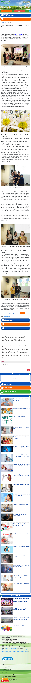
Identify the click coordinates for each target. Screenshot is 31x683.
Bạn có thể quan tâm (6, 334)
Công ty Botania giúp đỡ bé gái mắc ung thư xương (13, 337)
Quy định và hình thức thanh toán (9, 674)
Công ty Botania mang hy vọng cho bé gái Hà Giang (13, 340)
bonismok (22, 651)
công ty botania (7, 316)
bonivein (6, 651)
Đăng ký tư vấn (20, 11)
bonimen (10, 649)
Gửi (28, 370)
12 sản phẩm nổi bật (7, 670)
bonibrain (18, 649)
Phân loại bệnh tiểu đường (19, 416)
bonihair (7, 652)
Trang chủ (4, 22)
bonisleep (10, 651)
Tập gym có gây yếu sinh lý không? (21, 533)
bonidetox (22, 649)
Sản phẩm (5, 667)
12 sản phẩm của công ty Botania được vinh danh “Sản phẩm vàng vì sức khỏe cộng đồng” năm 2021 (21, 600)
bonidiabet (14, 649)
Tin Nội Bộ (9, 22)
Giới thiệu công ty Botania (8, 666)
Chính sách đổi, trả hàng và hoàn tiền (10, 679)
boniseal (14, 651)
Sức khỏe (15, 396)
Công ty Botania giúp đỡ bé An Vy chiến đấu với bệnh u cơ (15, 348)
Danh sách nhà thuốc (7, 669)
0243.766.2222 (6, 11)
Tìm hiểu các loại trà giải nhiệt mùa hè (21, 408)
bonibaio (18, 651)
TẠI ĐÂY (22, 313)
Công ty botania (5, 649)
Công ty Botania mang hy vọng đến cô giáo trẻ (12, 339)
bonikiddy (26, 651)
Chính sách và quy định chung (12, 648)
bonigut (3, 651)
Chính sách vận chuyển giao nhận (9, 676)
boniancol (3, 652)
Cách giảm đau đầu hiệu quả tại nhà (21, 583)
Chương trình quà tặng (18, 625)
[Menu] (30, 11)
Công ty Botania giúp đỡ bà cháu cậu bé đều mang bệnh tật (15, 336)
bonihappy (27, 649)
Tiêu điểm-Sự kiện (15, 595)
